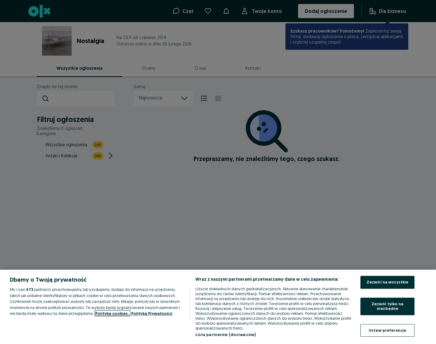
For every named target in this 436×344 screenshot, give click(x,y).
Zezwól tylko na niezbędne (387, 306)
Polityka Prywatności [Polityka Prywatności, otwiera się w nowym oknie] (151, 313)
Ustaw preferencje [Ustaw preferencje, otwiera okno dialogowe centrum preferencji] (387, 330)
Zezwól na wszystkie (387, 282)
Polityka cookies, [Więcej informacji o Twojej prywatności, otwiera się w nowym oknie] (112, 313)
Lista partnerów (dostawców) (225, 334)
